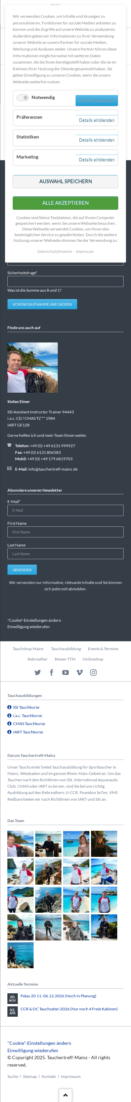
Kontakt (49, 1076)
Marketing (27, 157)
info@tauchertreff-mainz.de (53, 469)
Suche (12, 1076)
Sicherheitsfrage (22, 272)
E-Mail (16, 501)
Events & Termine (103, 648)
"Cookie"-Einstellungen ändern (34, 620)
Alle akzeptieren (65, 203)
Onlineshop (93, 659)
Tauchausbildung (66, 648)
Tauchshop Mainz (28, 648)
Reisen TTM (65, 659)
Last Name (16, 544)
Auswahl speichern (65, 181)
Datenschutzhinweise (54, 251)
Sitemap (30, 1076)
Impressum (71, 1076)
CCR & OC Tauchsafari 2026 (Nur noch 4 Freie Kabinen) (69, 1008)
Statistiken (27, 136)
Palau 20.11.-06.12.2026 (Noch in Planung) (58, 995)
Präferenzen (29, 117)
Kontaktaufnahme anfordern (42, 304)
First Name (17, 523)
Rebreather (38, 659)
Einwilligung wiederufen (28, 626)
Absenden (22, 570)
